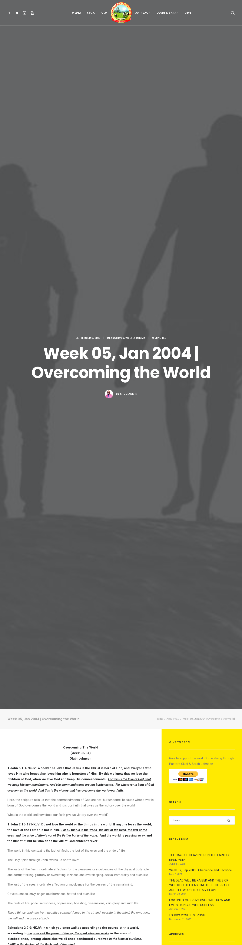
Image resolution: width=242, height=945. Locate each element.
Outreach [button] (143, 12)
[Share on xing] (97, 860)
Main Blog (121, 917)
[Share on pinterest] (75, 860)
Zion (10, 641)
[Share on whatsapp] (86, 860)
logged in (40, 891)
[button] (10, 12)
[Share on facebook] (58, 860)
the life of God (35, 501)
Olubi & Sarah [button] (167, 12)
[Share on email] (102, 860)
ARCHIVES (117, 43)
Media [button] (76, 12)
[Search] (202, 230)
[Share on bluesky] (91, 860)
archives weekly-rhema (24, 678)
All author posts (59, 719)
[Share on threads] (69, 860)
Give (188, 12)
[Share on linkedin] (80, 860)
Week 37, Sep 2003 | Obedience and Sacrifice (28, 798)
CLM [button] (104, 12)
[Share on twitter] (64, 860)
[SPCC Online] (121, 12)
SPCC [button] (91, 12)
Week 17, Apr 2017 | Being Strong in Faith (79, 797)
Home (159, 128)
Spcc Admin (128, 98)
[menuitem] (10, 12)
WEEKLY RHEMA (135, 43)
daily (85, 491)
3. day (140, 583)
